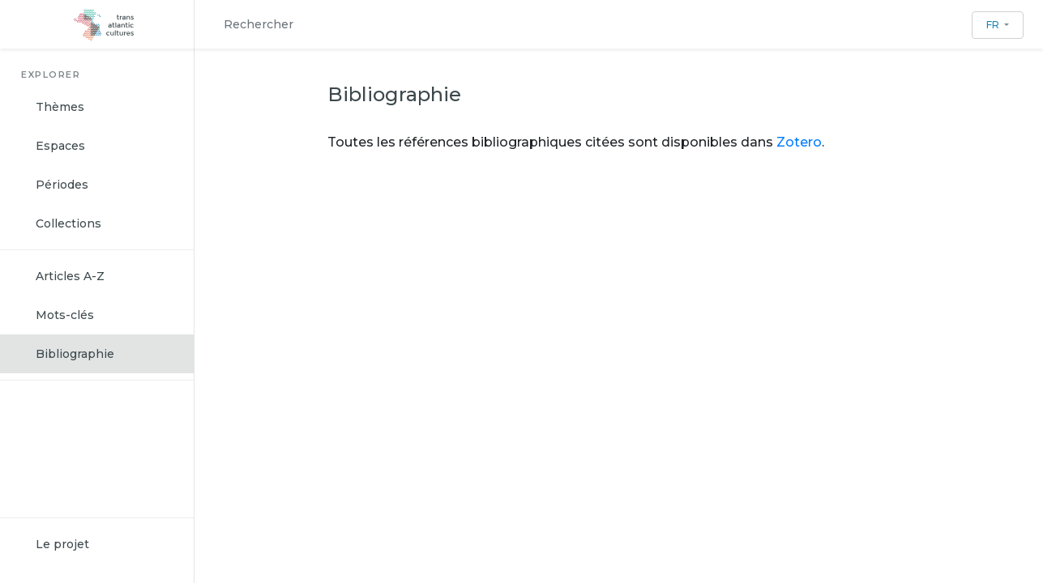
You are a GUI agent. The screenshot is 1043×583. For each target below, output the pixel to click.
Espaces (60, 145)
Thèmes (60, 107)
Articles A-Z (70, 276)
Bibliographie (75, 354)
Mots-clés (65, 315)
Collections (68, 223)
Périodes (62, 184)
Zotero (797, 142)
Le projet (62, 544)
